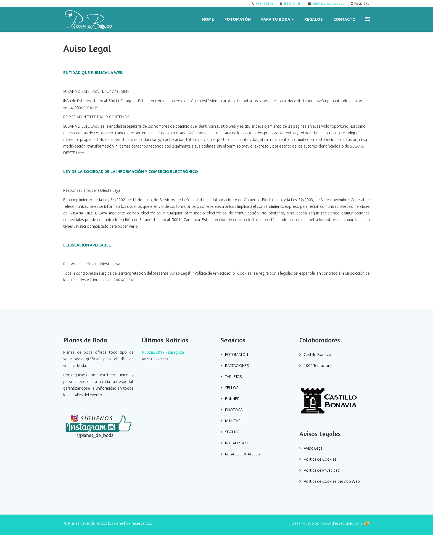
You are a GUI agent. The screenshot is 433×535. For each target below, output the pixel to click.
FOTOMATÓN (238, 19)
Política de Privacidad (321, 470)
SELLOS (231, 387)
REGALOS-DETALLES (242, 454)
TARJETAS (233, 376)
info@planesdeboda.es (328, 3)
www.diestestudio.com (342, 523)
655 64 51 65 (292, 3)
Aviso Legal (313, 448)
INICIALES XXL (236, 443)
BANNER (231, 399)
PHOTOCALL (235, 410)
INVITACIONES (236, 365)
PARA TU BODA (275, 19)
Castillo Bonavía (317, 354)
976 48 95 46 (264, 3)
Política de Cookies (320, 459)
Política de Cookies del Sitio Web (331, 481)
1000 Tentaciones (318, 365)
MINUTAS (232, 421)
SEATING (231, 432)
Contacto (344, 19)
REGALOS (313, 19)
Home (208, 19)
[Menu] (367, 19)
